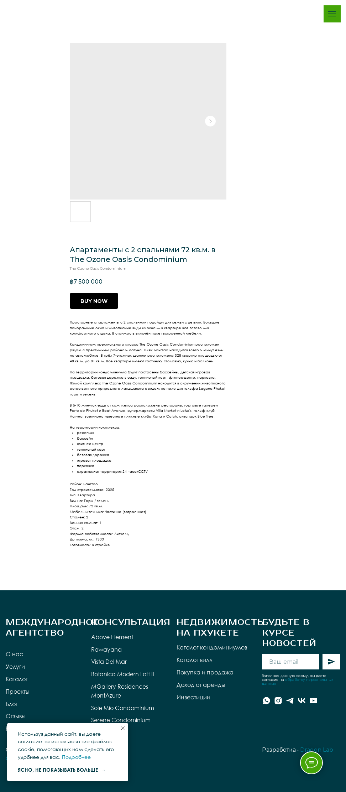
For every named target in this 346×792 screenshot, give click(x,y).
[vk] (301, 700)
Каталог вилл (195, 659)
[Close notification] (122, 728)
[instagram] (278, 700)
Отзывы (16, 716)
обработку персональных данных (297, 681)
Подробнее (76, 757)
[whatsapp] (266, 700)
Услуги (15, 666)
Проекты (18, 691)
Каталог (17, 679)
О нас (14, 654)
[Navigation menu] (332, 13)
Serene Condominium (121, 720)
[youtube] (313, 700)
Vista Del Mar (109, 661)
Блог (12, 704)
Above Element (112, 637)
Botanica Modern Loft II (122, 674)
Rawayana (106, 649)
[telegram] (289, 700)
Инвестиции (193, 697)
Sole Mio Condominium (122, 707)
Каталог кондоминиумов (212, 647)
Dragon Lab (316, 749)
